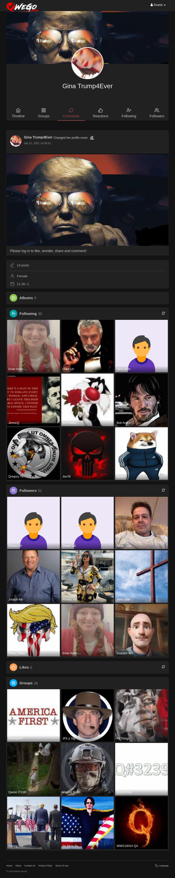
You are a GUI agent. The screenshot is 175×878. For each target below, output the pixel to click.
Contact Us (29, 865)
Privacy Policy (45, 865)
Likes (24, 667)
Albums (26, 298)
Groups (26, 683)
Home (9, 865)
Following (28, 313)
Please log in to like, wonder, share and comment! (48, 251)
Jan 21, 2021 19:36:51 (37, 143)
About (18, 865)
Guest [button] (158, 5)
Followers (28, 490)
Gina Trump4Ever (87, 86)
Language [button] (161, 865)
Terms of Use (61, 865)
